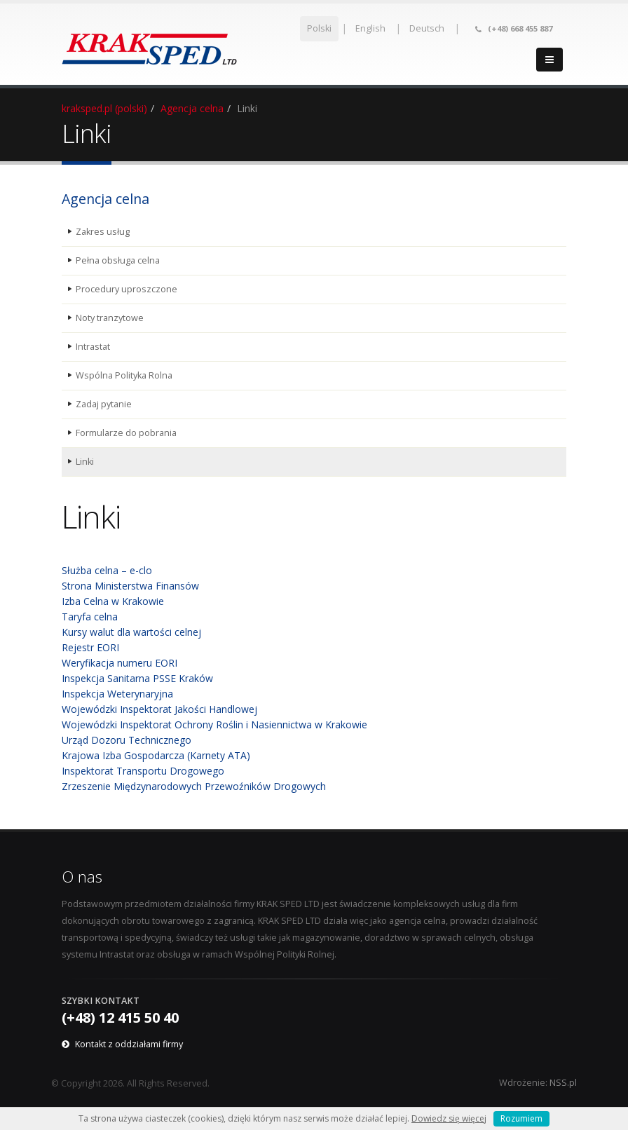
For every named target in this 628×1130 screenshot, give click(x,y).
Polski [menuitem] (319, 28)
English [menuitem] (370, 28)
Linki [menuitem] (85, 462)
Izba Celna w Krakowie (113, 601)
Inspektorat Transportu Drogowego (143, 770)
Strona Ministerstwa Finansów (130, 585)
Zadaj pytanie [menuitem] (104, 404)
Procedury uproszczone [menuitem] (126, 289)
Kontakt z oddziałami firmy (129, 1044)
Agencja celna (192, 108)
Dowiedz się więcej (448, 1118)
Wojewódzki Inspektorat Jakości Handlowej (159, 709)
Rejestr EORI (90, 647)
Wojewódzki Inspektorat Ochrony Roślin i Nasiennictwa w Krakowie (214, 724)
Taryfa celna (90, 616)
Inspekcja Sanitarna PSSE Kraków (137, 678)
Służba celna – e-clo (107, 570)
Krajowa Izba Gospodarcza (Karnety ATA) (156, 755)
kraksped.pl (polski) (104, 108)
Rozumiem (521, 1118)
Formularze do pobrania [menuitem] (126, 433)
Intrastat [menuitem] (93, 347)
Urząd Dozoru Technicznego (126, 740)
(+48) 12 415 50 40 (120, 1017)
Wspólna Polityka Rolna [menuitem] (124, 375)
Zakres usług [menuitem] (103, 232)
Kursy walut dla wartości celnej (131, 632)
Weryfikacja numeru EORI (119, 662)
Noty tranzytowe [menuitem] (110, 318)
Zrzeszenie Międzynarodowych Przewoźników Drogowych (194, 786)
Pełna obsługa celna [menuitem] (118, 260)
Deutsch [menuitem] (426, 28)
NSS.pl (563, 1083)
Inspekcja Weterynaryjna (117, 693)
